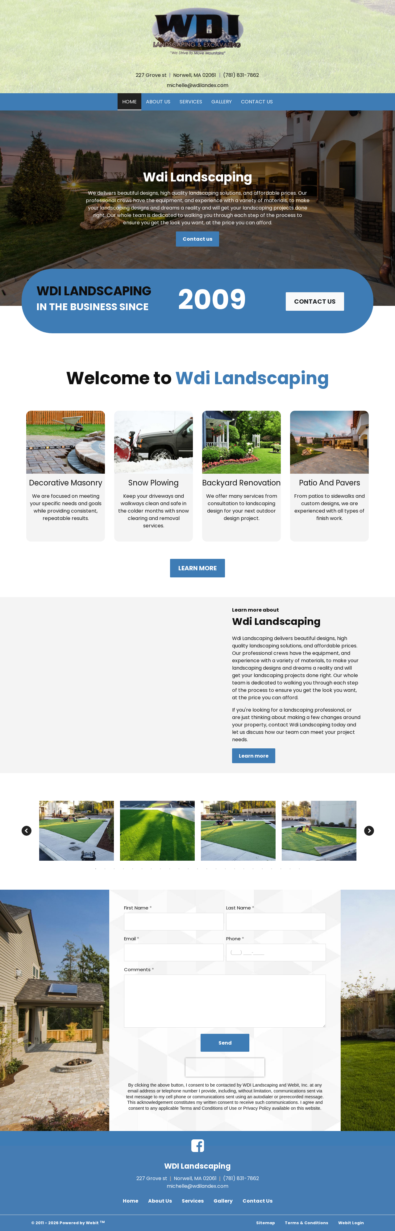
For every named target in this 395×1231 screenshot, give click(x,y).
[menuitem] (129, 101)
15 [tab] (225, 868)
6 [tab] (142, 868)
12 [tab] (197, 868)
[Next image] (369, 831)
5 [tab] (133, 868)
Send (225, 1042)
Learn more (197, 568)
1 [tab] (96, 868)
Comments (137, 969)
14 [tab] (216, 868)
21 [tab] (281, 868)
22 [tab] (290, 868)
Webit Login (351, 1222)
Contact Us (257, 101)
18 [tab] (253, 868)
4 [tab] (123, 868)
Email (130, 938)
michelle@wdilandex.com (197, 85)
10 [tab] (179, 868)
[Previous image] (26, 831)
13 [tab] (207, 868)
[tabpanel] (76, 831)
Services (191, 101)
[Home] (197, 31)
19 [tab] (262, 868)
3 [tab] (114, 868)
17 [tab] (244, 868)
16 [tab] (234, 868)
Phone (233, 938)
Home (131, 100)
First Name (136, 908)
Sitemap (265, 1222)
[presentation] (224, 1067)
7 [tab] (151, 868)
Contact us (197, 239)
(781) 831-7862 (241, 75)
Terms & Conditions (306, 1222)
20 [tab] (271, 868)
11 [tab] (188, 868)
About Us (158, 101)
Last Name (238, 908)
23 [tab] (299, 868)
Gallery (221, 101)
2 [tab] (105, 868)
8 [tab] (160, 868)
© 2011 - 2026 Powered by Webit (68, 1223)
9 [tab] (170, 868)
